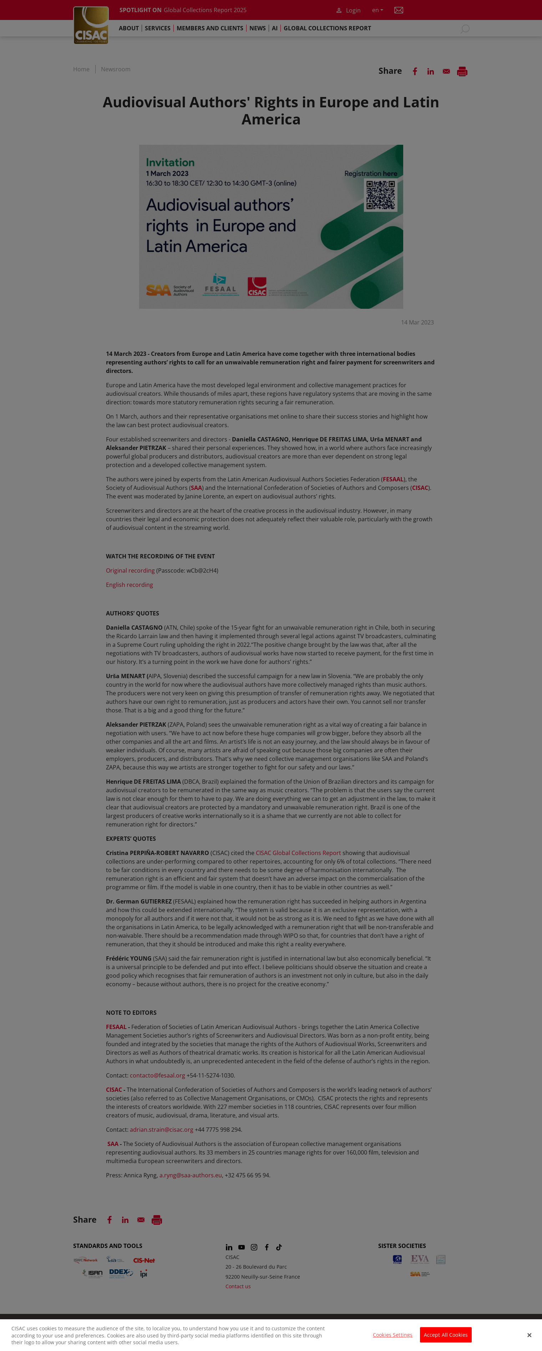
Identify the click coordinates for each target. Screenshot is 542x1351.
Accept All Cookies (446, 1339)
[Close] (529, 1339)
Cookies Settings (392, 1339)
